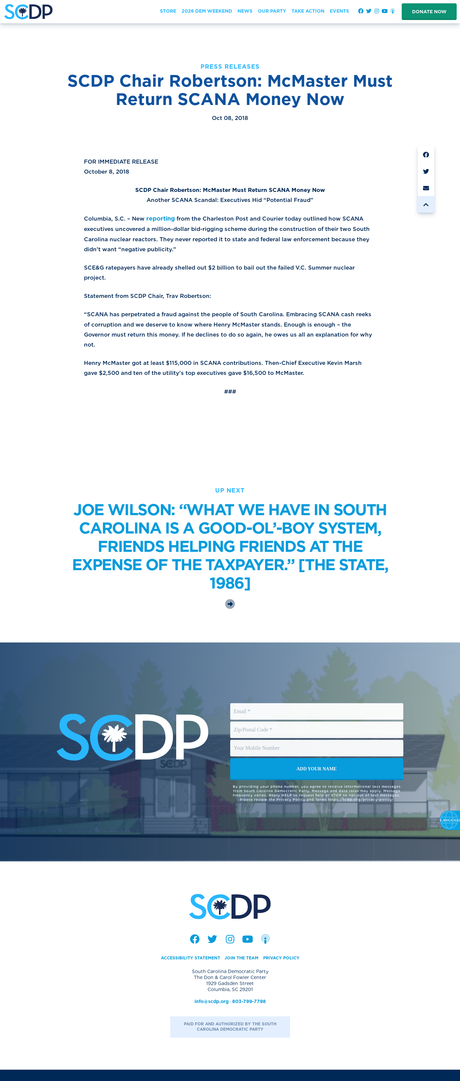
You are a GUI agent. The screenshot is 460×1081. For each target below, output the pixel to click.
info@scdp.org (212, 1012)
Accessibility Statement (186, 968)
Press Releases (230, 66)
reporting (163, 221)
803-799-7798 (249, 1012)
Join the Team (243, 968)
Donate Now (429, 11)
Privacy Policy (286, 968)
